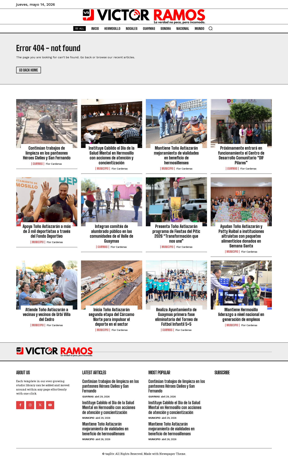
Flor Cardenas (54, 163)
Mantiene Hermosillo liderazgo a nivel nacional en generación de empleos (241, 314)
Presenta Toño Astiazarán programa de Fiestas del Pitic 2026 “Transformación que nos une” (176, 233)
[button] (210, 28)
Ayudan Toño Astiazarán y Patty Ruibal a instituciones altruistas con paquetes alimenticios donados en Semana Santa (241, 236)
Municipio (103, 168)
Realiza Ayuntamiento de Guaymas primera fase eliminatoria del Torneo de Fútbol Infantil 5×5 (176, 317)
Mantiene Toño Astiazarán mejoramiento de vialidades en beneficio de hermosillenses (176, 155)
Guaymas (38, 163)
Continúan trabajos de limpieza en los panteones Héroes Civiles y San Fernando (47, 153)
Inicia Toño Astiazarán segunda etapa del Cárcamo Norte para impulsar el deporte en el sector (111, 317)
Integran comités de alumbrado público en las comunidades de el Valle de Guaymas (111, 233)
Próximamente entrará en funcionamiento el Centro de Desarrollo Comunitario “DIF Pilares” (241, 155)
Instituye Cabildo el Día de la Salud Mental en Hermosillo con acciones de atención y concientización (111, 155)
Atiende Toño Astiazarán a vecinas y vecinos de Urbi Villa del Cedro (47, 314)
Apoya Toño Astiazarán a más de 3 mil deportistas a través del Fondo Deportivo (47, 231)
